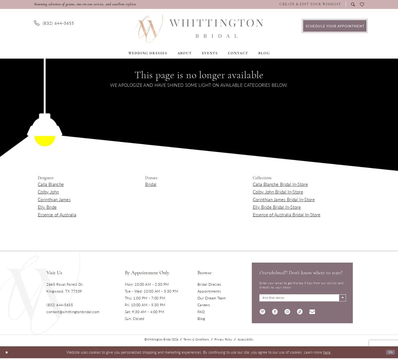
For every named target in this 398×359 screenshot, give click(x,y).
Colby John (48, 192)
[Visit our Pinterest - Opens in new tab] (262, 313)
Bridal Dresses (209, 284)
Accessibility (246, 340)
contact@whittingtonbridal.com (73, 311)
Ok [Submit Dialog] (390, 353)
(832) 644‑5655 (59, 304)
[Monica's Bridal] (199, 28)
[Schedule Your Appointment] (335, 26)
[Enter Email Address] (302, 298)
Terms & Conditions (196, 340)
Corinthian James (54, 199)
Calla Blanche (51, 184)
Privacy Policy (223, 340)
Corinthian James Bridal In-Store (284, 199)
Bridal (150, 184)
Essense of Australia (57, 215)
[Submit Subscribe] (341, 298)
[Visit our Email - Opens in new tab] (312, 313)
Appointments (209, 291)
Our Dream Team (211, 297)
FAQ (201, 311)
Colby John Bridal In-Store (278, 192)
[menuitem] (311, 5)
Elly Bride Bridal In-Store (277, 207)
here (326, 353)
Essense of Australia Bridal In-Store (287, 215)
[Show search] (353, 4)
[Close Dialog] (7, 353)
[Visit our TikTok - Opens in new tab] (300, 313)
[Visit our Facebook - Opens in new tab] (275, 313)
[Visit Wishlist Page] (310, 5)
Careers (203, 304)
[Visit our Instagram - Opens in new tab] (287, 313)
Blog (201, 318)
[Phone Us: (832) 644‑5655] (54, 23)
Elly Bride (47, 207)
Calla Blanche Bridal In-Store (280, 184)
